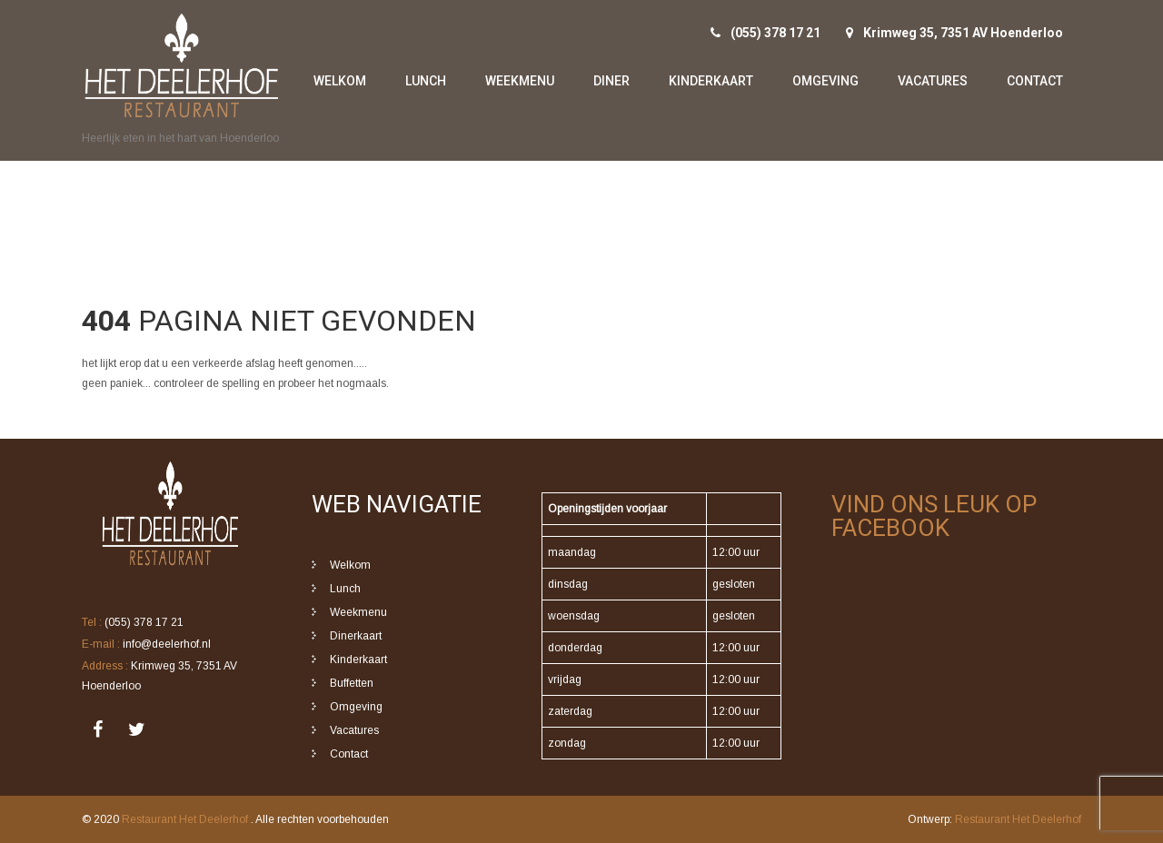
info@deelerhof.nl (167, 644)
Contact (1035, 81)
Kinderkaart (711, 81)
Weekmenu (519, 81)
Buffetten (351, 683)
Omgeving (825, 81)
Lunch (425, 81)
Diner (611, 81)
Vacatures (933, 81)
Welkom (339, 81)
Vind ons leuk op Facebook (934, 516)
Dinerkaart (356, 636)
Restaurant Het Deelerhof (186, 819)
